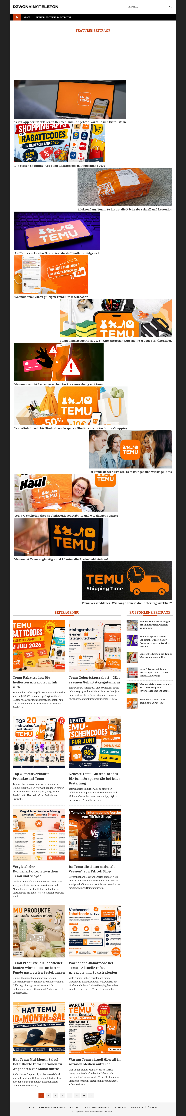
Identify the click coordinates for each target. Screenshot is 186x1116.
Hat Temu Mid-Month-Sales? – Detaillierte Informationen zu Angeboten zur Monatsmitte (37, 1064)
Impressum (120, 1107)
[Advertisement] (93, 57)
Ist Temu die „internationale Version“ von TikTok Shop (92, 869)
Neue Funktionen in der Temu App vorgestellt (153, 701)
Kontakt (75, 1107)
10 (77, 1095)
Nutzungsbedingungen (96, 1107)
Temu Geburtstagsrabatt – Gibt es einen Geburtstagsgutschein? (95, 679)
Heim (31, 1107)
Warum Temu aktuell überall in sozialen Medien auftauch (95, 1061)
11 (84, 1095)
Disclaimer (136, 1107)
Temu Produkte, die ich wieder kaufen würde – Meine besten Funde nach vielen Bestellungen (39, 968)
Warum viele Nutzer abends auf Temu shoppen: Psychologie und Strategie (155, 687)
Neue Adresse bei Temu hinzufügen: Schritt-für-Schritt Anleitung (154, 672)
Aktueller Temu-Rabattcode (53, 17)
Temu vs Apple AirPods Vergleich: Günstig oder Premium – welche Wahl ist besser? (155, 641)
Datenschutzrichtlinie (52, 1107)
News (27, 17)
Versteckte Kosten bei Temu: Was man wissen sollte (156, 655)
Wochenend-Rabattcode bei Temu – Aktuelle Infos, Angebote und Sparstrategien (93, 968)
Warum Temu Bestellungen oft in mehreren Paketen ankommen (155, 624)
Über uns (152, 1107)
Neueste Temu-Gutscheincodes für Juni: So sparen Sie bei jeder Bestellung (94, 778)
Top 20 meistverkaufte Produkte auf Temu (31, 776)
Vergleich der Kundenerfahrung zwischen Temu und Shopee (35, 871)
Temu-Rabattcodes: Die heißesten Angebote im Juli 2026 (35, 682)
